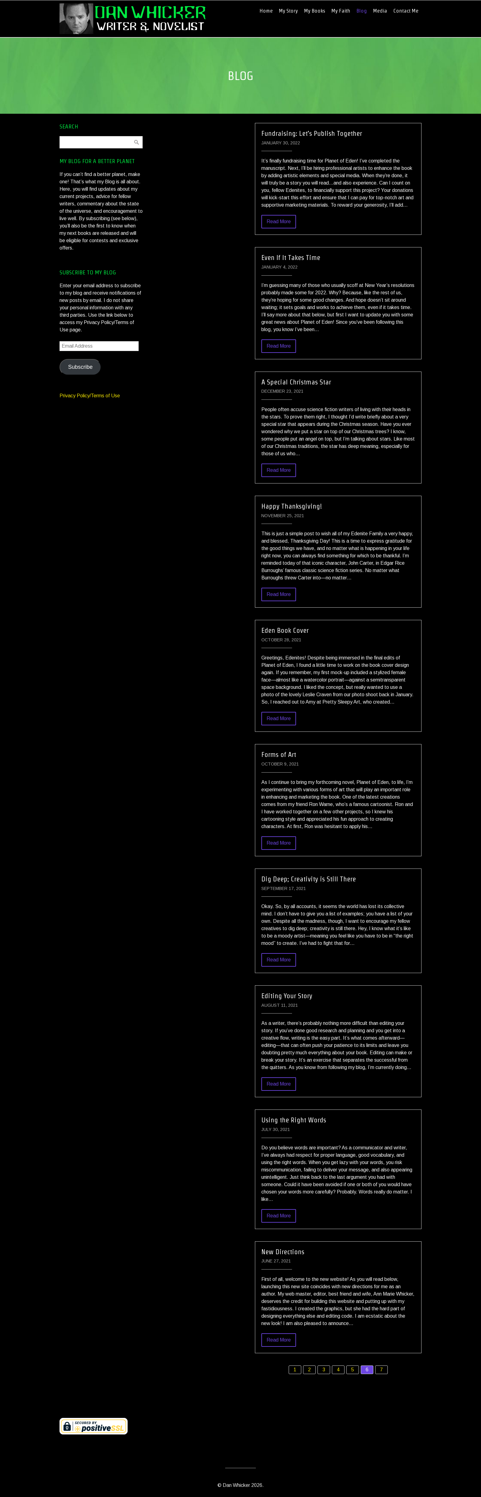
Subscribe (80, 367)
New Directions (282, 1251)
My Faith (340, 10)
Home (266, 10)
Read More (279, 221)
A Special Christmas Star (296, 382)
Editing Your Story (286, 995)
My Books (314, 10)
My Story (288, 10)
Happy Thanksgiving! (291, 506)
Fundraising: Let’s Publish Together (311, 133)
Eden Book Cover (285, 630)
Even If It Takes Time (290, 257)
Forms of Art (278, 754)
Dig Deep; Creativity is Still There (308, 879)
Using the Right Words (293, 1120)
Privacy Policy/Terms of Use (90, 395)
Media (380, 10)
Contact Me (405, 10)
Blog (361, 10)
